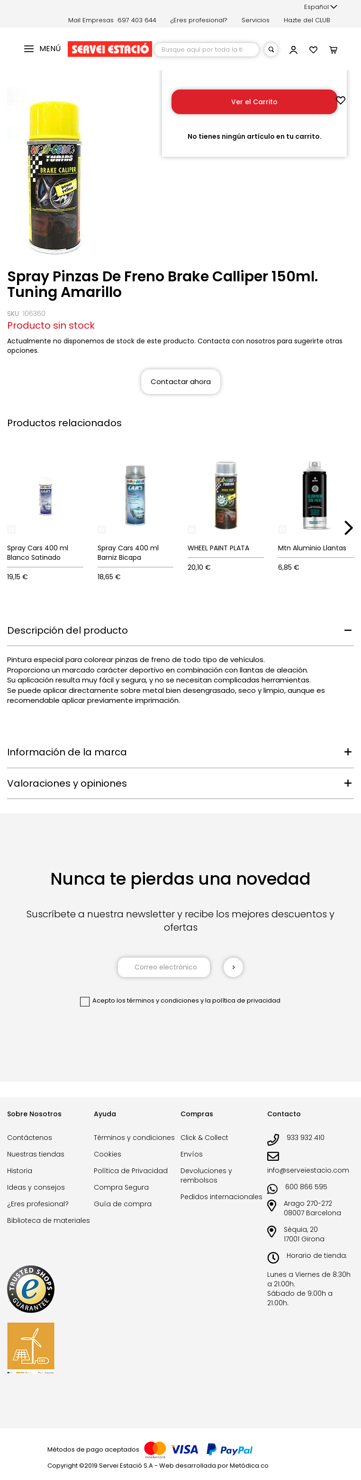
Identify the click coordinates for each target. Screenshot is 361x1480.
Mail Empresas (91, 20)
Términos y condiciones (134, 1137)
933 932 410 (306, 1137)
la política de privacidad (242, 1000)
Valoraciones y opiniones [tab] (67, 783)
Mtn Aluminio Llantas (312, 548)
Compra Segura (121, 1187)
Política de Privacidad (131, 1170)
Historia (19, 1170)
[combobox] (206, 49)
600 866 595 (306, 1187)
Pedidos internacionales (221, 1197)
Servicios (256, 20)
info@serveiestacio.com (308, 1170)
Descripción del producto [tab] (67, 630)
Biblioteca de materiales (48, 1220)
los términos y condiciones (158, 1000)
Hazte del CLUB (307, 20)
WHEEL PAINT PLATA (218, 548)
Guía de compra (123, 1204)
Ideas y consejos (36, 1187)
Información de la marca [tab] (67, 752)
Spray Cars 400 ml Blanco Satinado (37, 552)
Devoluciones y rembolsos (206, 1175)
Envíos (191, 1154)
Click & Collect (204, 1137)
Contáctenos (29, 1137)
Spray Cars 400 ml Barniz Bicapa (128, 552)
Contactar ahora (181, 381)
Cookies (107, 1154)
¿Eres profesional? (199, 20)
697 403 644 (136, 20)
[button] (320, 7)
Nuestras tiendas (35, 1154)
